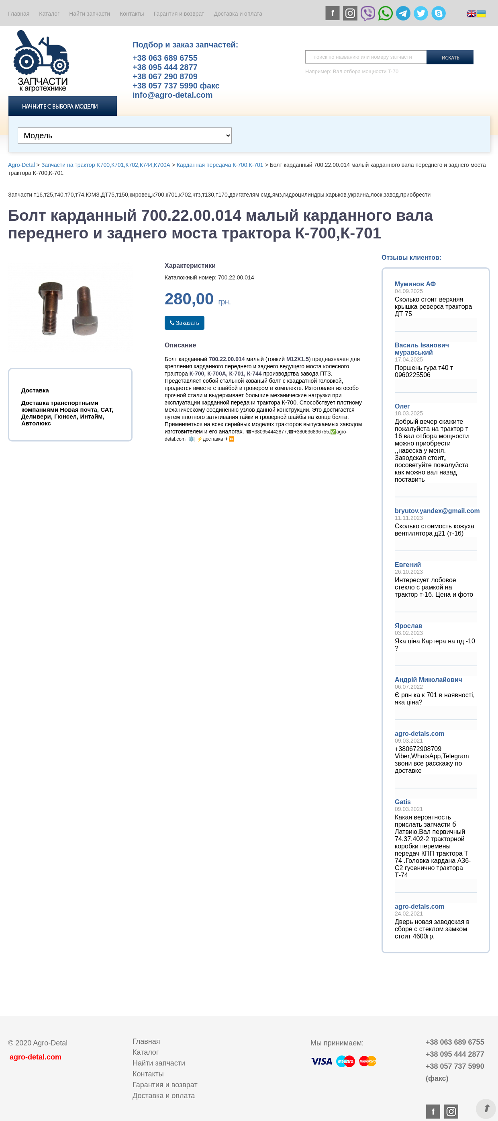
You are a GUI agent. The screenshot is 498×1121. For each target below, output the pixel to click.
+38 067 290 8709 (165, 76)
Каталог (49, 13)
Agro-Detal (21, 165)
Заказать (184, 323)
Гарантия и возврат (179, 13)
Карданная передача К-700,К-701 (220, 165)
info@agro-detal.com (173, 94)
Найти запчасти (89, 13)
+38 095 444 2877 (165, 67)
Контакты (132, 13)
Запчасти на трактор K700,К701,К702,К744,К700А (105, 165)
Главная (18, 13)
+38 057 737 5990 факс (176, 85)
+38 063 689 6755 (165, 57)
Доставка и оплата (238, 13)
